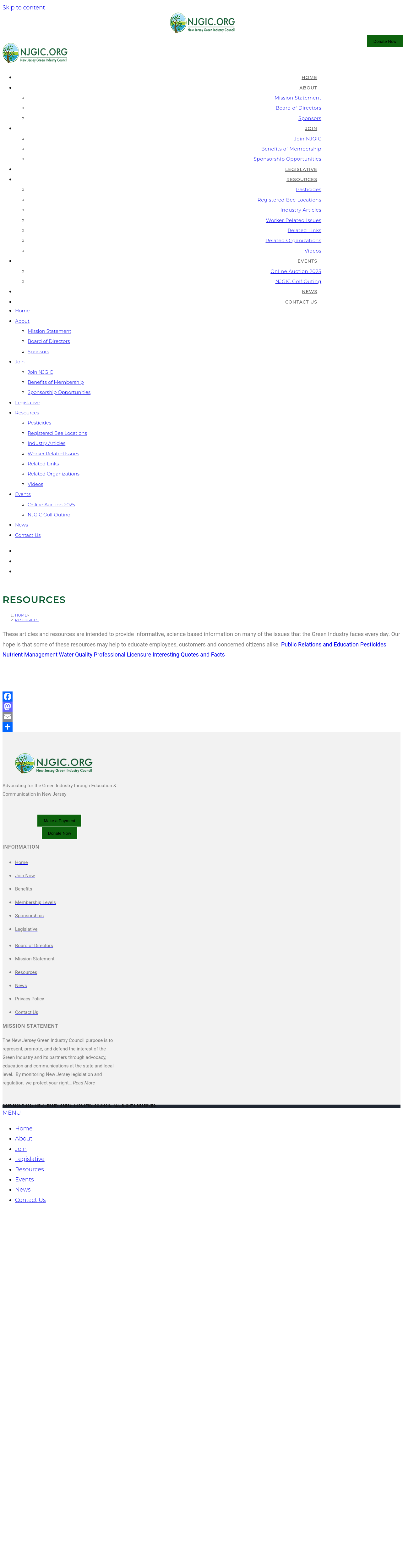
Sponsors (38, 352)
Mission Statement (49, 331)
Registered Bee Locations (57, 433)
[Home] (21, 892)
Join (20, 362)
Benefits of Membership (56, 382)
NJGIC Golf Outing (49, 515)
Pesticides (39, 423)
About (22, 321)
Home (22, 311)
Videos (35, 484)
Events (23, 494)
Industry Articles (46, 443)
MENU (12, 1389)
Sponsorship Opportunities (59, 392)
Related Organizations (53, 474)
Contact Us (28, 535)
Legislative (27, 403)
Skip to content (24, 7)
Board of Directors (49, 341)
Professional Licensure (122, 931)
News (21, 525)
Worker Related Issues (53, 454)
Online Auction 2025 (51, 505)
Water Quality (76, 931)
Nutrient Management (30, 931)
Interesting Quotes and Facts (189, 931)
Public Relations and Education (320, 921)
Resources (27, 413)
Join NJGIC (40, 372)
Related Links (43, 464)
